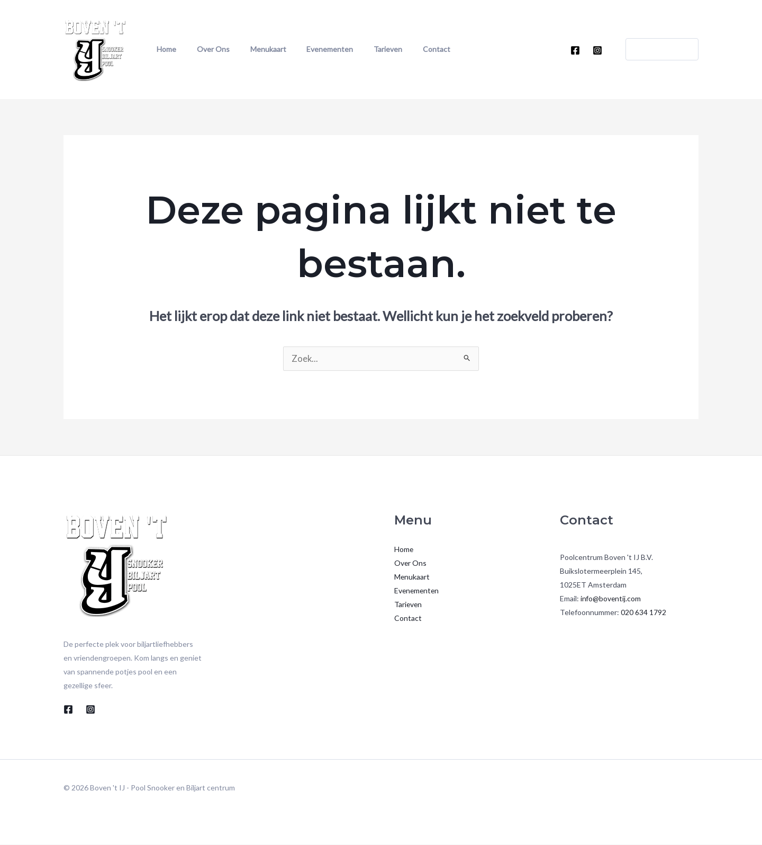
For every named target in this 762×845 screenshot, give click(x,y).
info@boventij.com (611, 598)
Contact (393, 49)
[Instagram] (597, 50)
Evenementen (302, 49)
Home (163, 49)
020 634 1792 (643, 612)
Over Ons (201, 49)
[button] (655, 49)
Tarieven (353, 49)
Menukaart (249, 49)
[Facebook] (575, 50)
